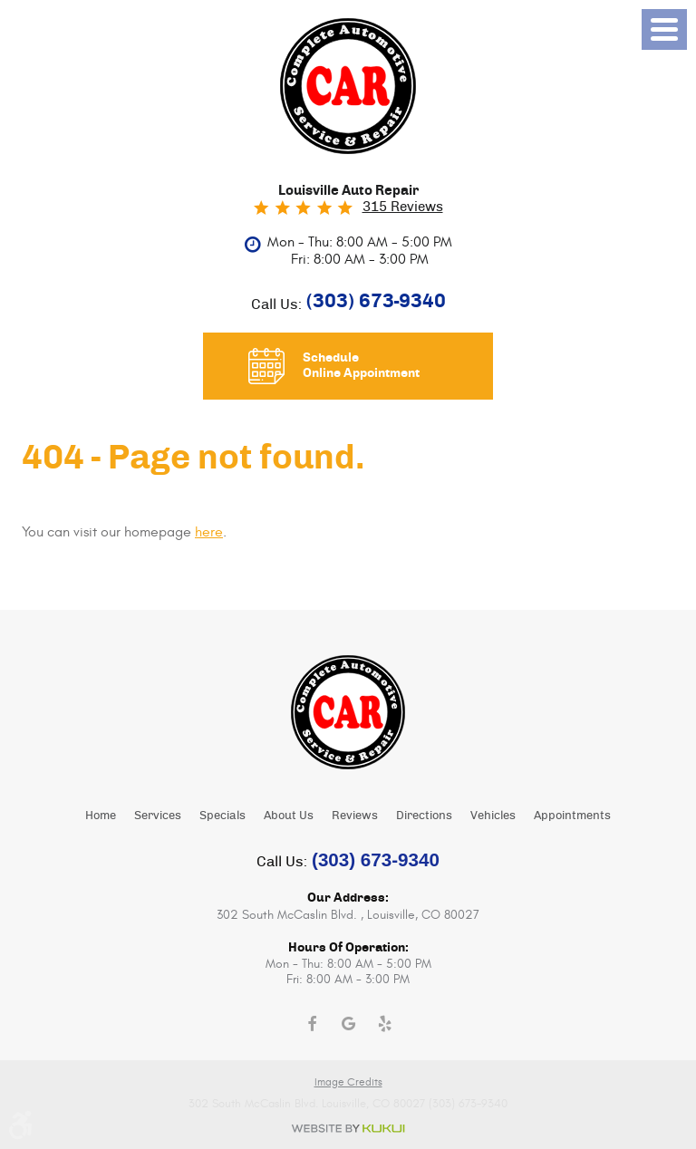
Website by (348, 1128)
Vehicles (493, 816)
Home (100, 816)
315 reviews (402, 207)
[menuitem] (100, 814)
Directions (424, 816)
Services (157, 816)
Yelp (384, 1024)
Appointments (572, 816)
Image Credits (348, 1082)
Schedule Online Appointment (361, 366)
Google (348, 1024)
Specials (222, 816)
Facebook (311, 1024)
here (209, 532)
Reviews (355, 816)
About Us (289, 816)
